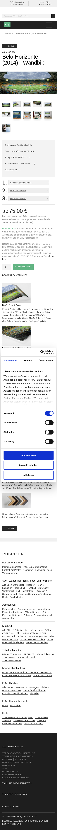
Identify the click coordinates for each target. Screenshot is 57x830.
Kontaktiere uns (11, 824)
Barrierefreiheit (12, 774)
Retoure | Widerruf (14, 759)
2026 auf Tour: (45, 2)
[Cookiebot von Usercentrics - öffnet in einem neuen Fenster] (41, 352)
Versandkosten (36, 216)
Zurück (9, 46)
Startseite (9, 33)
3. (4, 198)
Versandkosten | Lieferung (18, 753)
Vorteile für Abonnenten (17, 756)
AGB (4, 768)
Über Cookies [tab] (46, 360)
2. (4, 190)
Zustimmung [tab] (10, 360)
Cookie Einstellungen (15, 777)
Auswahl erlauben (28, 465)
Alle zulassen (28, 455)
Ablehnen (28, 475)
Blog (5, 821)
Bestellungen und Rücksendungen (28, 821)
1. (4, 182)
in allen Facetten (16, 5)
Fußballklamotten (17, 2)
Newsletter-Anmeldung (16, 762)
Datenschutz (10, 771)
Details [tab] (28, 360)
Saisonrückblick (45, 5)
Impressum (8, 765)
